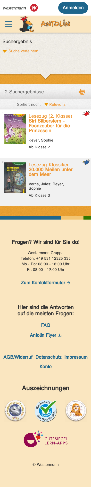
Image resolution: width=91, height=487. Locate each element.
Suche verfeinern (23, 51)
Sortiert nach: (29, 104)
